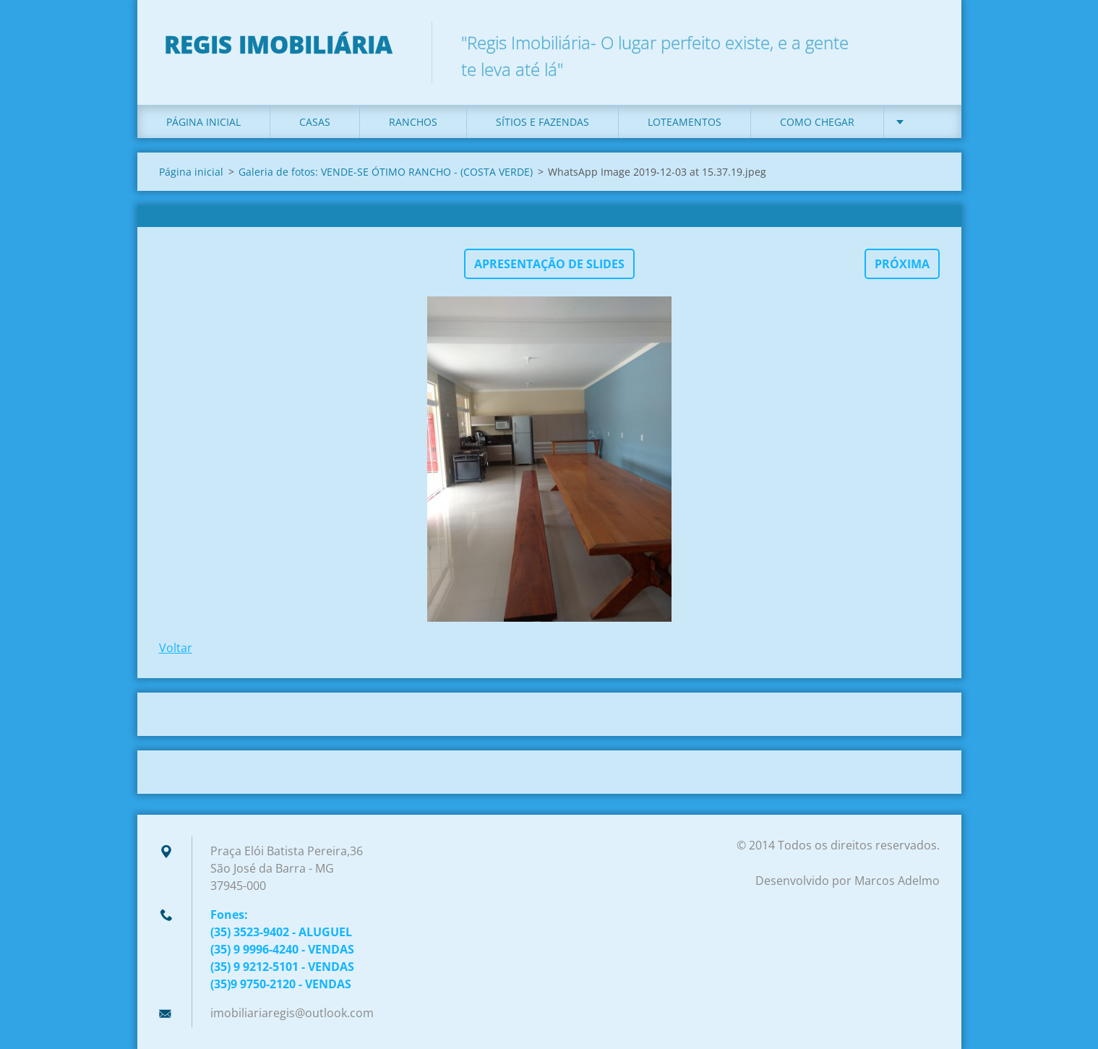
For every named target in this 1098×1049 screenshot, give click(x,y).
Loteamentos (684, 122)
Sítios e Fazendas (542, 122)
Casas (314, 122)
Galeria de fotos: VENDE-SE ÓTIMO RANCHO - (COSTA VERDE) (386, 172)
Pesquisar (923, 42)
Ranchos (413, 122)
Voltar (175, 648)
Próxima (902, 264)
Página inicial (203, 122)
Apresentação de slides (549, 264)
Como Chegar (817, 122)
